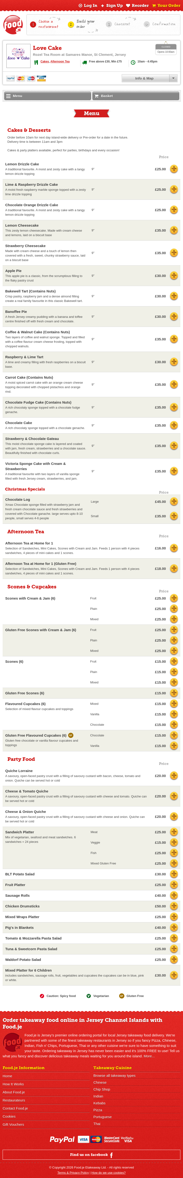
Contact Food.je (15, 1108)
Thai (96, 1124)
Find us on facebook (92, 1155)
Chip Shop (101, 1089)
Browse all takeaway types (114, 1075)
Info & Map (144, 78)
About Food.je (14, 1092)
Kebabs (99, 1103)
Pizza (97, 1110)
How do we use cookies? (109, 1172)
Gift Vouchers (13, 1124)
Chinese (100, 1082)
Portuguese (102, 1117)
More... (149, 1056)
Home (7, 1076)
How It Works (13, 1084)
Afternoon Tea (60, 61)
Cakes (45, 61)
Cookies (9, 1116)
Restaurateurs (14, 1100)
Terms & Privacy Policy (73, 1172)
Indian (98, 1096)
